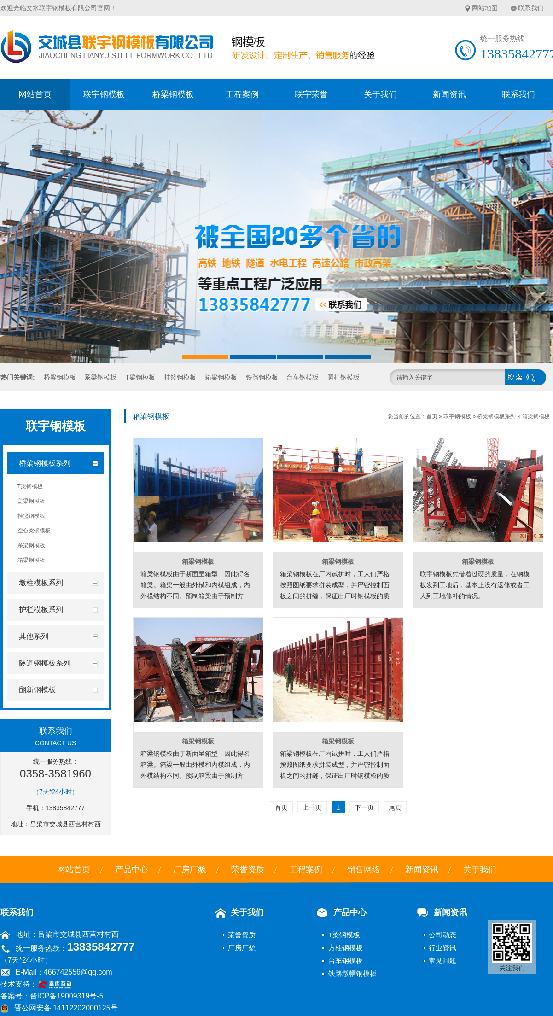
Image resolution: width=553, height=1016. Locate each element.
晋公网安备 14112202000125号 (66, 1008)
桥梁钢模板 (173, 94)
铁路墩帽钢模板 (352, 973)
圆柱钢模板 (343, 377)
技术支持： (39, 984)
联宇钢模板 (104, 94)
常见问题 (442, 960)
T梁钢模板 (140, 377)
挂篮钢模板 (180, 377)
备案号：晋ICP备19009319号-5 (52, 996)
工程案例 (242, 94)
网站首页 (35, 94)
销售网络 (363, 869)
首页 (431, 416)
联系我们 (531, 8)
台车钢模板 (302, 377)
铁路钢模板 (262, 377)
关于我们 (380, 94)
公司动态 (442, 935)
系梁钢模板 (100, 377)
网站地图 (485, 8)
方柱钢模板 (345, 948)
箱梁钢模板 (221, 377)
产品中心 (131, 869)
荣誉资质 (247, 869)
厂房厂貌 (189, 869)
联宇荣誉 (311, 94)
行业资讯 (442, 948)
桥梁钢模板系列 (496, 416)
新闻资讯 (449, 94)
